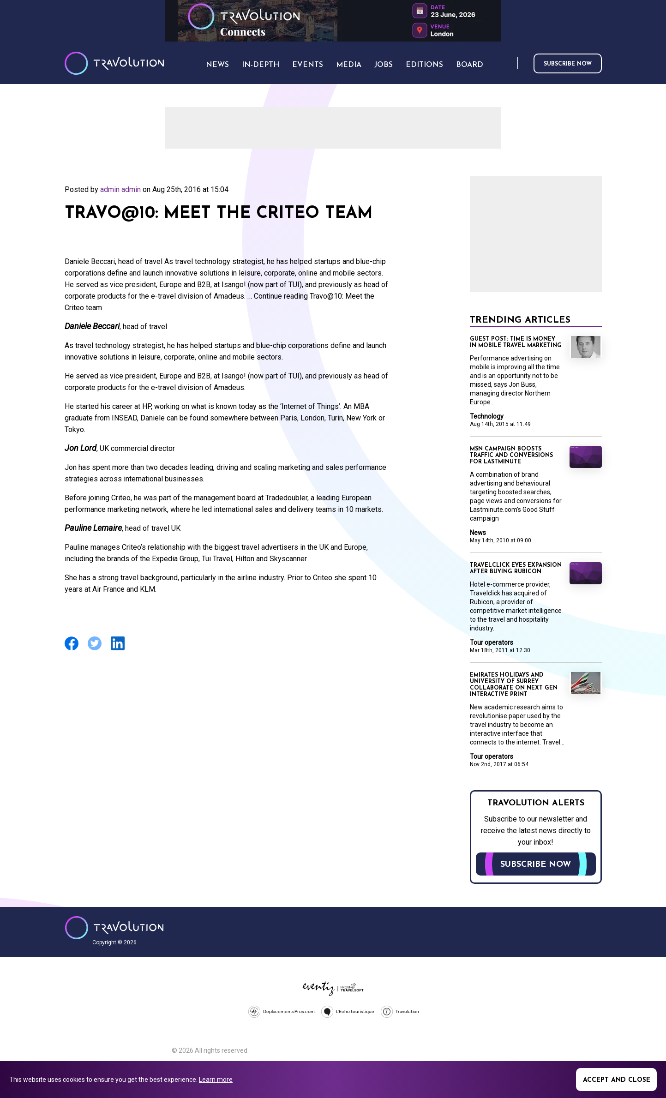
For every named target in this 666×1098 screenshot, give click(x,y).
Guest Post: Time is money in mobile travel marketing (516, 342)
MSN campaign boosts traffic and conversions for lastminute (511, 455)
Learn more (216, 1079)
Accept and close (616, 1080)
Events (307, 65)
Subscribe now (568, 64)
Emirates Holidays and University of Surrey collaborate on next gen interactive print (514, 684)
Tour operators (491, 642)
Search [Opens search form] (509, 63)
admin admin (120, 189)
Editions (424, 65)
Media (348, 65)
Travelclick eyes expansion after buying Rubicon (516, 569)
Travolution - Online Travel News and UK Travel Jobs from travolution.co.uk (114, 927)
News (478, 532)
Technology (487, 416)
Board (469, 65)
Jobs (383, 65)
